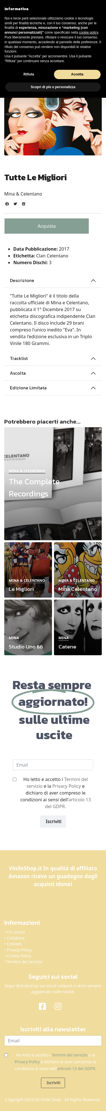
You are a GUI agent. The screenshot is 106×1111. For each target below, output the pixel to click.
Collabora (16, 938)
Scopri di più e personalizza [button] (53, 87)
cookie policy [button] (88, 32)
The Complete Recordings (34, 487)
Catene (67, 647)
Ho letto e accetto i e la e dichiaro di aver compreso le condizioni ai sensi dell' (55, 793)
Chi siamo (16, 932)
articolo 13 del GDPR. (76, 1068)
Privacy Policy (66, 786)
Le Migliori (21, 589)
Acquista (47, 226)
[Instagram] (61, 1006)
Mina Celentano (78, 589)
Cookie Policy (19, 955)
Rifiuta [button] (28, 74)
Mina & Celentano (23, 194)
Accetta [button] (77, 74)
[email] (53, 765)
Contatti (14, 944)
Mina (14, 637)
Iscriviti (53, 821)
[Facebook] (45, 1006)
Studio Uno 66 (26, 647)
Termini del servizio (25, 961)
